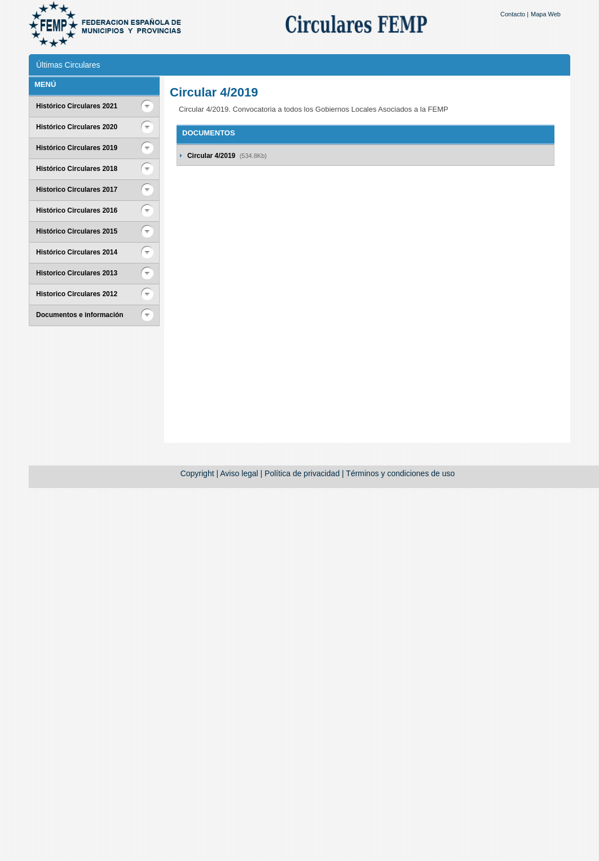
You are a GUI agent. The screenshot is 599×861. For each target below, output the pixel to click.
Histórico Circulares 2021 (76, 106)
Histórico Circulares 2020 (76, 127)
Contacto (512, 14)
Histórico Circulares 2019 (76, 148)
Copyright (197, 473)
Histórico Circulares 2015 (76, 231)
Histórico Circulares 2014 (76, 252)
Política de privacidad (302, 473)
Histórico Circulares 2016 (76, 210)
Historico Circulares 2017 (76, 190)
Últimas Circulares (68, 64)
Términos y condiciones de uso (400, 473)
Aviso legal (239, 473)
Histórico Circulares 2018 (76, 169)
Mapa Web (546, 14)
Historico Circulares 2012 (76, 294)
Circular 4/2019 (212, 156)
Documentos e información (80, 315)
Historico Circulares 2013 (76, 273)
